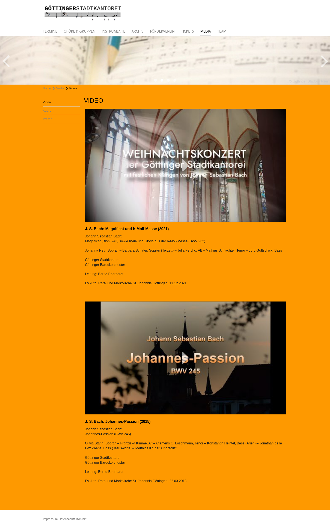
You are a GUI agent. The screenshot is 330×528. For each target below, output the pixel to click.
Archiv (138, 31)
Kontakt (81, 519)
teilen (229, 102)
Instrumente (113, 31)
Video (71, 88)
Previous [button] (6, 60)
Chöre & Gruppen (79, 31)
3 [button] (168, 80)
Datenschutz (67, 519)
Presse (47, 119)
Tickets (187, 31)
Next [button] (324, 60)
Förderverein (162, 31)
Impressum (50, 519)
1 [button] (155, 80)
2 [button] (162, 80)
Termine (50, 31)
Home (47, 88)
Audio (47, 110)
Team (221, 31)
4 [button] (174, 80)
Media (205, 31)
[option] (165, 60)
